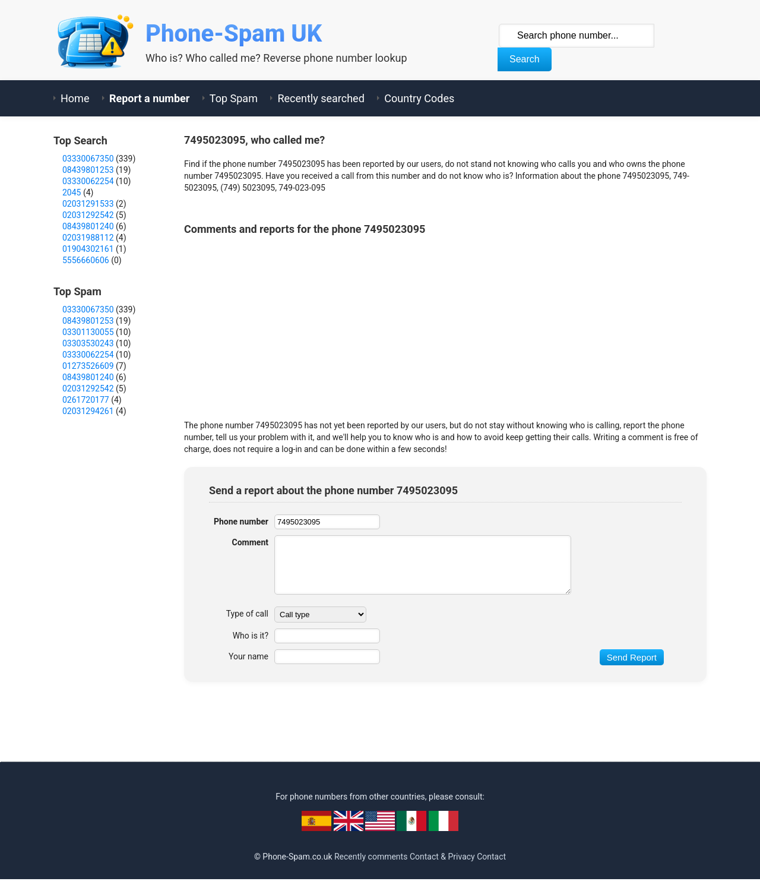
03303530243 (88, 343)
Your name (248, 656)
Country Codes (419, 98)
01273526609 (88, 366)
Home (75, 98)
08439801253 (88, 170)
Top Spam (234, 98)
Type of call (247, 613)
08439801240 (88, 226)
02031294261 (88, 411)
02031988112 (88, 237)
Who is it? (250, 635)
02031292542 (88, 215)
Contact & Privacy (442, 856)
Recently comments (370, 856)
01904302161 (88, 249)
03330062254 (88, 181)
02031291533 (88, 204)
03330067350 (88, 158)
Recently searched (320, 98)
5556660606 (85, 260)
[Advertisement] (400, 324)
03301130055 (88, 332)
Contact (491, 856)
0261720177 (85, 400)
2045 (71, 192)
